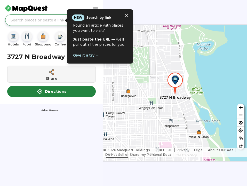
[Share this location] (51, 74)
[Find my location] (240, 130)
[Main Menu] (95, 9)
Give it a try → (86, 55)
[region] (175, 93)
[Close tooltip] (127, 15)
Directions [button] (52, 91)
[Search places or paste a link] (51, 20)
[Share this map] (240, 146)
